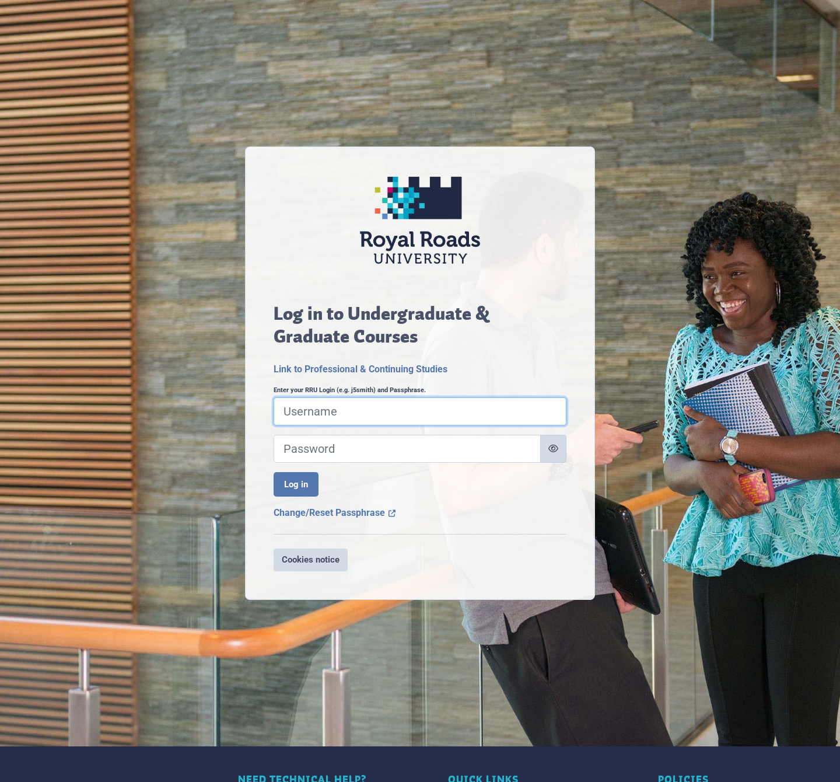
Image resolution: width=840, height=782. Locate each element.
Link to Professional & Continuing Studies (360, 369)
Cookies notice (311, 559)
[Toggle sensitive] (553, 449)
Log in (296, 484)
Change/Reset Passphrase (335, 512)
